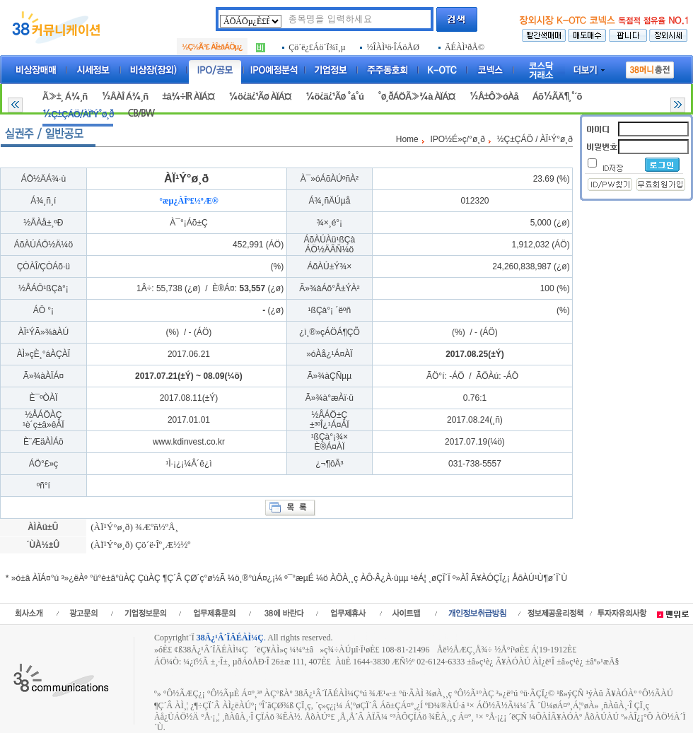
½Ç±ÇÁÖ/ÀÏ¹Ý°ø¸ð (78, 114)
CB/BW (140, 113)
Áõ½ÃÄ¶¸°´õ (557, 96)
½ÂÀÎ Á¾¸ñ (124, 96)
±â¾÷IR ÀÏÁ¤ (188, 96)
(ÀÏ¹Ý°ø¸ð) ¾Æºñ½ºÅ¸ (133, 527)
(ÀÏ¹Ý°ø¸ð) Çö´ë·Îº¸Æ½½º (139, 544)
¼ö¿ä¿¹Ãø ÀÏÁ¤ (259, 96)
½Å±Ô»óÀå (493, 96)
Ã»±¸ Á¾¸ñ (64, 96)
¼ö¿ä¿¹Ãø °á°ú (334, 96)
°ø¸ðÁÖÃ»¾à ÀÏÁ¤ (416, 96)
